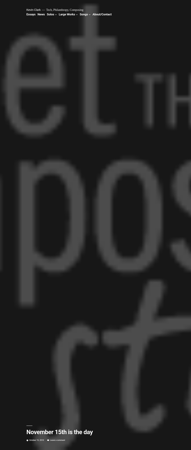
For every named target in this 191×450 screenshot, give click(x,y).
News (41, 14)
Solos (50, 14)
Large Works (67, 14)
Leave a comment (57, 440)
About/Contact (102, 14)
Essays (31, 14)
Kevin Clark (33, 10)
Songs (84, 14)
